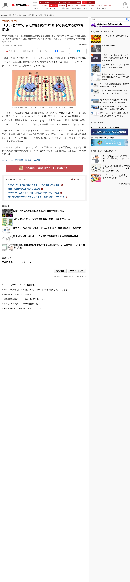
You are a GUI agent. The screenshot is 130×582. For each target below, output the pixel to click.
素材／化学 (12, 49)
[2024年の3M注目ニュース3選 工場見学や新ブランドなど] (35, 227)
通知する (30, 85)
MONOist (4, 49)
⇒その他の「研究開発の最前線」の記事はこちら (25, 194)
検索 (128, 53)
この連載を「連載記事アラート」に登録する (46, 202)
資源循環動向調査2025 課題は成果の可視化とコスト (24, 343)
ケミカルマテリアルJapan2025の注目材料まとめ (22, 348)
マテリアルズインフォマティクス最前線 (105, 433)
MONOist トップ (76, 305)
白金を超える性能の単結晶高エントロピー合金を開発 (38, 244)
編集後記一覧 (125, 489)
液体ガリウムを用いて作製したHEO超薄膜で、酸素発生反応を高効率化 (47, 261)
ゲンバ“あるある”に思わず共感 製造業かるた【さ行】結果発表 (116, 464)
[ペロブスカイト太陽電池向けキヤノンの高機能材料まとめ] (35, 219)
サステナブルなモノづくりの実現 (102, 443)
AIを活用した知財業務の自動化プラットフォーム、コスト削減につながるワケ (116, 474)
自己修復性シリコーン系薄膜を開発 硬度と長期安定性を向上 (42, 253)
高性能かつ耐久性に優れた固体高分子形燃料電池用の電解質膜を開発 (45, 270)
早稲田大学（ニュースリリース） (18, 296)
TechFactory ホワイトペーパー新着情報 (18, 329)
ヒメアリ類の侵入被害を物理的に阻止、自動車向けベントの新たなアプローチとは (35, 333)
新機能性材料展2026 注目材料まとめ (18, 338)
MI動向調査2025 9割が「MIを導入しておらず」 (22, 352)
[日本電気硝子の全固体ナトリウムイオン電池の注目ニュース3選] (37, 230)
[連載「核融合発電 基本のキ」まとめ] (25, 222)
